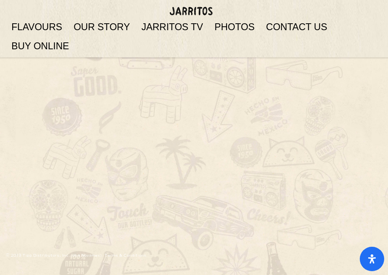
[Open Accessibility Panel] (372, 259)
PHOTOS (234, 26)
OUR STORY (102, 26)
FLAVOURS (36, 26)
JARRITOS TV (172, 26)
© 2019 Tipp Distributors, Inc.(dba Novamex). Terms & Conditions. (77, 255)
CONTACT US (296, 26)
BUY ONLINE (40, 45)
